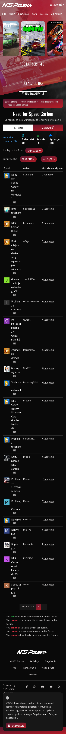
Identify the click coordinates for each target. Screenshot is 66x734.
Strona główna (11, 101)
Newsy (12, 14)
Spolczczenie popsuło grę (18, 588)
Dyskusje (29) (54, 139)
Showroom (56, 14)
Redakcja (34, 661)
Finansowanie (29, 667)
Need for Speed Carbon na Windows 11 (16, 186)
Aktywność (48, 128)
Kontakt (33, 674)
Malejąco (48, 159)
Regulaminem (40, 714)
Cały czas (33, 150)
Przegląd (18, 128)
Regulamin (50, 661)
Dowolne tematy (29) (10, 139)
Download (23, 14)
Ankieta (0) (41, 139)
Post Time (27, 159)
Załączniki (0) (28, 139)
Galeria (44, 14)
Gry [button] (4, 14)
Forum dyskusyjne (28, 101)
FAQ (14, 667)
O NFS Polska (17, 661)
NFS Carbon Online (15, 227)
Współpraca (48, 667)
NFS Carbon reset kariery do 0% (15, 566)
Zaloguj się (56, 4)
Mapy (34, 14)
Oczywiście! (16, 725)
